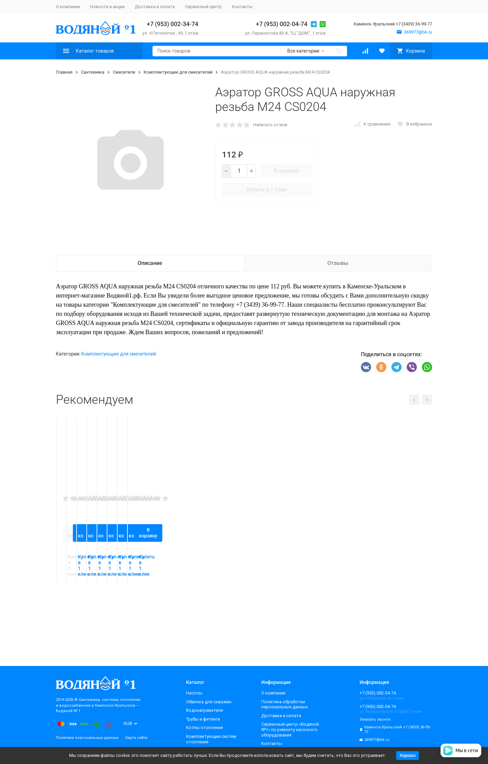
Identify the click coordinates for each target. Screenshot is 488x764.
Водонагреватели (204, 710)
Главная (64, 72)
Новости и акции (107, 6)
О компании (68, 6)
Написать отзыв (270, 124)
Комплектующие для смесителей (178, 72)
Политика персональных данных (87, 738)
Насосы (194, 692)
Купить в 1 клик (267, 189)
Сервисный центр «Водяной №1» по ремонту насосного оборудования (290, 729)
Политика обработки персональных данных (284, 704)
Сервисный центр (203, 6)
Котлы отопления (204, 727)
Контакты (242, 6)
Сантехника (92, 72)
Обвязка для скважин (208, 701)
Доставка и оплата (155, 6)
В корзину (286, 171)
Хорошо (407, 755)
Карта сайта (136, 738)
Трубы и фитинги (203, 719)
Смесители (124, 72)
